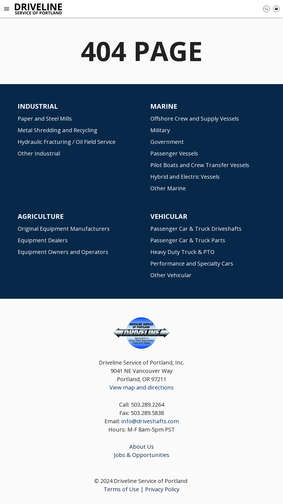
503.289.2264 (147, 404)
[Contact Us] (276, 9)
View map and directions (141, 387)
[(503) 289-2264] (266, 9)
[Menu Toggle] (6, 8)
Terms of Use (121, 489)
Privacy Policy (162, 489)
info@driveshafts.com (150, 421)
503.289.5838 (147, 413)
